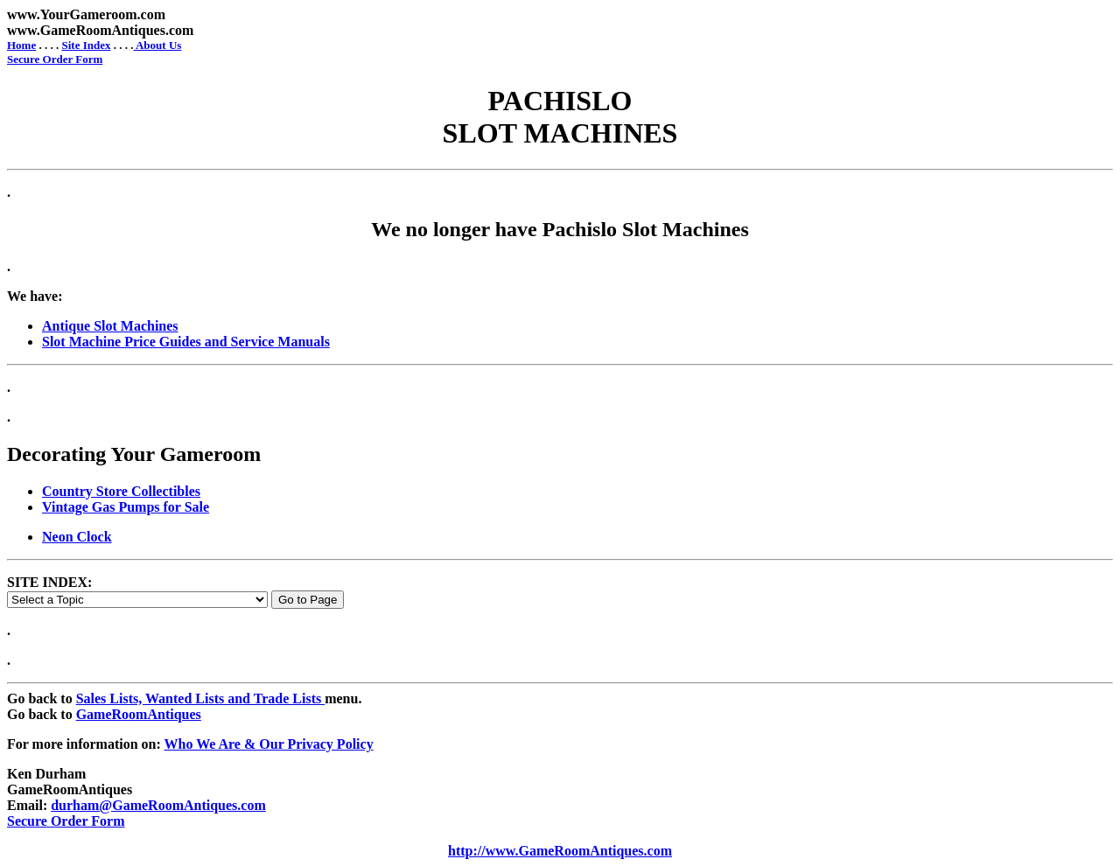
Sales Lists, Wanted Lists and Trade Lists (201, 698)
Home (21, 45)
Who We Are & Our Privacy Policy (269, 744)
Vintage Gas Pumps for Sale (125, 506)
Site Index (85, 45)
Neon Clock (77, 536)
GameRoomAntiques (138, 714)
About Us (157, 45)
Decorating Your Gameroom (134, 454)
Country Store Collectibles (121, 491)
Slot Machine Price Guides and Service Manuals (186, 341)
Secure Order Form (54, 59)
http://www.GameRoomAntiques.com (560, 850)
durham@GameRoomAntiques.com (158, 805)
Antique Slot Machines (110, 325)
